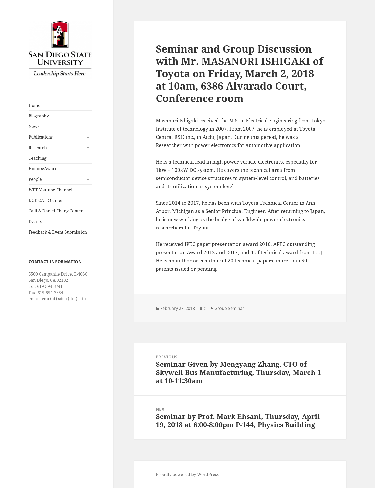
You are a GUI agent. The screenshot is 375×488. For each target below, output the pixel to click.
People (35, 179)
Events (35, 221)
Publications (41, 137)
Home (34, 105)
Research (38, 147)
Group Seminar (229, 308)
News (34, 126)
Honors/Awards (44, 169)
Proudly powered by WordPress (187, 474)
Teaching (38, 158)
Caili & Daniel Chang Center (56, 211)
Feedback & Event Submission (58, 232)
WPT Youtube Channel (50, 190)
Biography (39, 116)
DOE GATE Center (46, 200)
